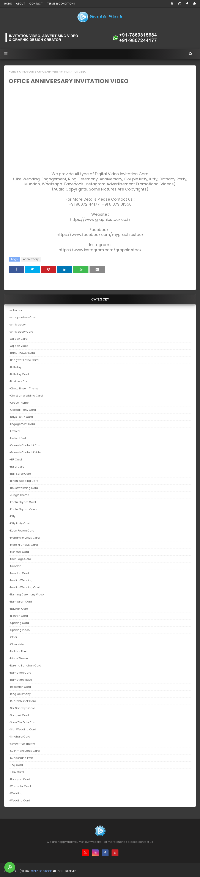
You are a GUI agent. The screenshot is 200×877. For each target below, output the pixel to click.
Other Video (17, 644)
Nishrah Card (19, 616)
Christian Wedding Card (26, 395)
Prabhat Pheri (18, 651)
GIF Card (16, 459)
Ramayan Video (21, 680)
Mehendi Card (19, 552)
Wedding (16, 793)
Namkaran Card (21, 601)
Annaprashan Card (23, 317)
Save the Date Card (23, 722)
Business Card (20, 381)
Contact (36, 3)
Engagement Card (22, 424)
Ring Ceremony (20, 694)
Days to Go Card (21, 417)
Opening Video (20, 630)
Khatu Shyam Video (23, 509)
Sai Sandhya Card (22, 708)
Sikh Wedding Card (23, 729)
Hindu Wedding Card (24, 481)
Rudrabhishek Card (23, 701)
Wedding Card (20, 800)
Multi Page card (20, 559)
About (20, 3)
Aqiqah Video (19, 346)
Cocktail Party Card (23, 410)
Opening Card (19, 623)
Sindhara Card (20, 736)
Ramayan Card (20, 672)
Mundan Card (19, 573)
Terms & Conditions (61, 3)
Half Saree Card (20, 474)
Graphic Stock (41, 871)
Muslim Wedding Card (25, 587)
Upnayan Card (20, 779)
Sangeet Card (19, 715)
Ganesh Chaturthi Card (25, 445)
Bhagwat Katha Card (24, 360)
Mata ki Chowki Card (24, 545)
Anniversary (27, 71)
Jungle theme (19, 495)
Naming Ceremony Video (27, 594)
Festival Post (18, 438)
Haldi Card (17, 466)
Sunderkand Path (21, 758)
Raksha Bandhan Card (25, 665)
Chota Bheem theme (24, 388)
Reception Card (20, 687)
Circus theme (19, 402)
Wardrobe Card (20, 786)
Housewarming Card (24, 488)
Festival (15, 431)
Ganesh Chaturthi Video (26, 452)
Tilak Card (17, 772)
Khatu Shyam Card (23, 502)
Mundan (15, 566)
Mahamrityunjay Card (25, 537)
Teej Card (16, 765)
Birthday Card (19, 374)
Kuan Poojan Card (22, 530)
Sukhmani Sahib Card (25, 751)
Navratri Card (19, 608)
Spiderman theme (22, 743)
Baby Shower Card (22, 353)
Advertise (16, 310)
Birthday (15, 367)
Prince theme (19, 658)
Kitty (13, 516)
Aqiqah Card (19, 339)
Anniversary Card (21, 331)
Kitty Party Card (20, 523)
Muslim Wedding (21, 580)
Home (8, 3)
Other (13, 637)
